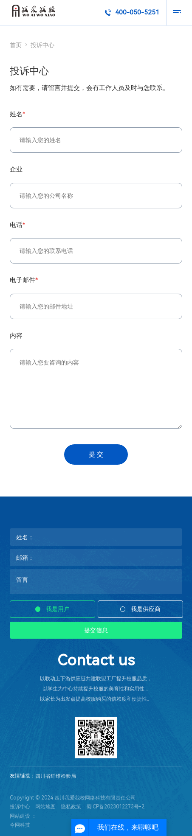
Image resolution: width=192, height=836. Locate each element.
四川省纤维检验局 (55, 776)
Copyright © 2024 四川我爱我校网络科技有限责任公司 (73, 798)
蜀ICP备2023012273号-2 (115, 807)
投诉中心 (20, 807)
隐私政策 (71, 807)
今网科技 (20, 825)
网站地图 (45, 807)
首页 (16, 45)
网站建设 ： (23, 816)
